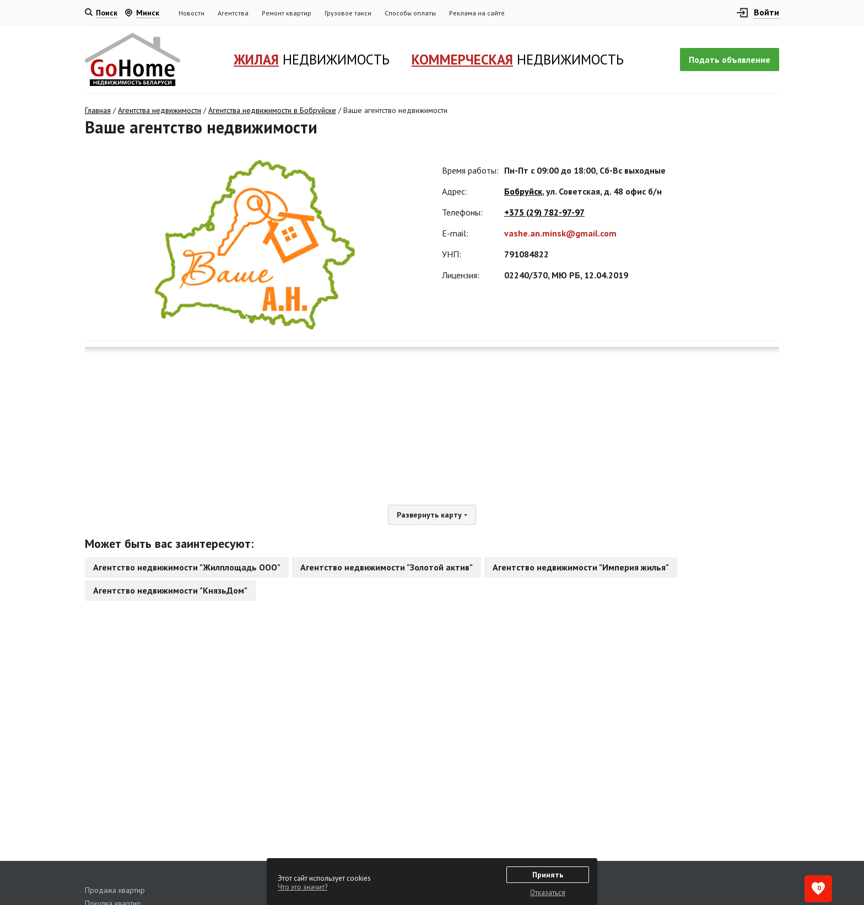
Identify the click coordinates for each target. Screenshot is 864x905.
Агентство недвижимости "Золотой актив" (386, 567)
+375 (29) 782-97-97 (544, 212)
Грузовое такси (348, 13)
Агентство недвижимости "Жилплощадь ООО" (186, 567)
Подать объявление (729, 59)
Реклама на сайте (477, 13)
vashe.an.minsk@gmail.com (560, 233)
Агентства (233, 13)
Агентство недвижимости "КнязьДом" (170, 590)
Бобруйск (523, 191)
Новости (191, 13)
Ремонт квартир (286, 13)
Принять (547, 875)
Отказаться (547, 892)
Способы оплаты (410, 13)
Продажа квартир (115, 890)
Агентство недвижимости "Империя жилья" (581, 567)
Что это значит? (302, 887)
